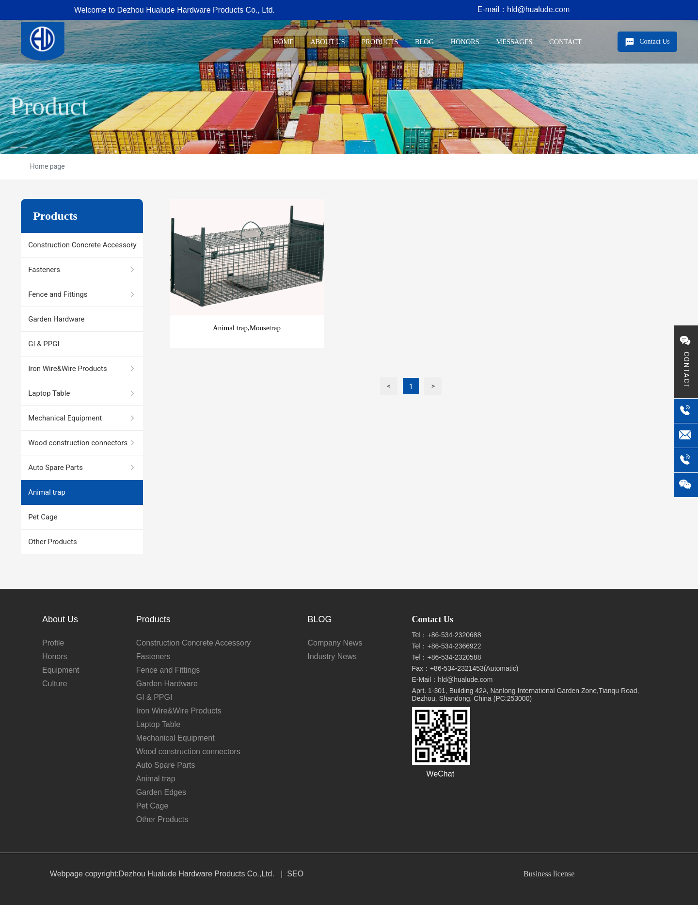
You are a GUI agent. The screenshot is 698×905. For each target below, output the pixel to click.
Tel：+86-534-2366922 (446, 646)
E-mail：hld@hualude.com (523, 9)
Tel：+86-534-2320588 (446, 657)
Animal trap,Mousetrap (247, 328)
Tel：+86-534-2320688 (446, 635)
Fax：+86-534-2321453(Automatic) (465, 668)
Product (49, 135)
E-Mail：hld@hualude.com (452, 679)
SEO (295, 874)
